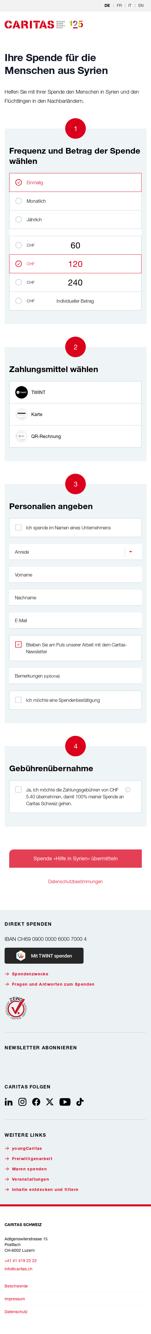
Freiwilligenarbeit (29, 1158)
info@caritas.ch (18, 1268)
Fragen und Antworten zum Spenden (50, 984)
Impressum (15, 1298)
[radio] (75, 392)
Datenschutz (16, 1311)
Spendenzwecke (27, 974)
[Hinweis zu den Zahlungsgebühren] (127, 789)
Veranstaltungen (27, 1179)
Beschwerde (16, 1285)
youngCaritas (23, 1148)
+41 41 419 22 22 (21, 1260)
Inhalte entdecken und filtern (42, 1189)
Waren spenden (26, 1169)
